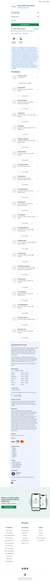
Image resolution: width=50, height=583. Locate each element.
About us (41, 530)
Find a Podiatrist (9, 538)
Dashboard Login (25, 540)
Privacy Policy (41, 540)
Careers (41, 532)
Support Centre (25, 543)
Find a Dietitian (9, 545)
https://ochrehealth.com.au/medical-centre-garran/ (25, 392)
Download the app (9, 507)
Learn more (36, 28)
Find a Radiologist (9, 553)
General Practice (25, 530)
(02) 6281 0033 (16, 389)
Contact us (40, 535)
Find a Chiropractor (9, 540)
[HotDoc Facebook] (22, 568)
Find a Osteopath (9, 548)
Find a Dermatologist (9, 551)
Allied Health (25, 532)
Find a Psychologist (9, 543)
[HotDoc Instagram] (27, 568)
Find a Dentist (9, 532)
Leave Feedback (9, 561)
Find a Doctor (9, 530)
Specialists (25, 538)
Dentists (25, 535)
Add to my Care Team (23, 7)
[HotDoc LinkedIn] (25, 568)
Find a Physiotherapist (9, 535)
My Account (9, 556)
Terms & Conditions (40, 538)
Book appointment (25, 24)
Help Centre (9, 558)
